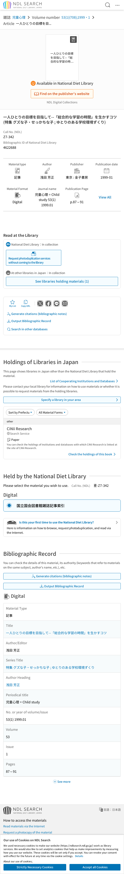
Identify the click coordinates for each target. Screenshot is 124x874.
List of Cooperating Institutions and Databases (84, 381)
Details (79, 856)
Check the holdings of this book (92, 454)
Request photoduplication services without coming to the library (29, 257)
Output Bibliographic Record (29, 321)
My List (12, 303)
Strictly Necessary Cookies (35, 867)
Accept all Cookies (95, 867)
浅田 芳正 (13, 684)
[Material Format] (52, 412)
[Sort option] (20, 412)
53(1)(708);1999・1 (75, 17)
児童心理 (18, 17)
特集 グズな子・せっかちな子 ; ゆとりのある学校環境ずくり (50, 667)
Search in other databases (27, 329)
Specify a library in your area (80, 399)
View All (105, 197)
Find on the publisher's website (61, 93)
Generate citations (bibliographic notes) (37, 314)
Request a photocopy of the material (27, 832)
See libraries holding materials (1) (62, 281)
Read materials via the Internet (24, 826)
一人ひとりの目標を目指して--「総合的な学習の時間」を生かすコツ (56, 632)
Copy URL (25, 303)
